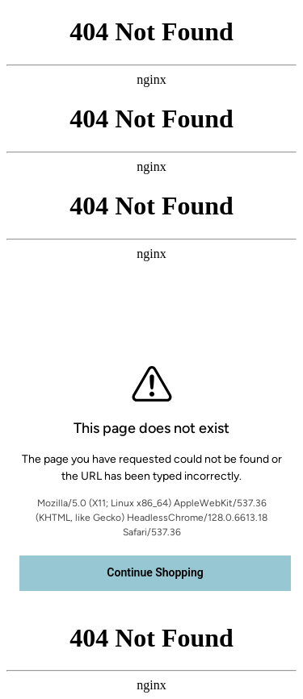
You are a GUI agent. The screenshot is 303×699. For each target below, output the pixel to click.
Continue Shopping (155, 572)
